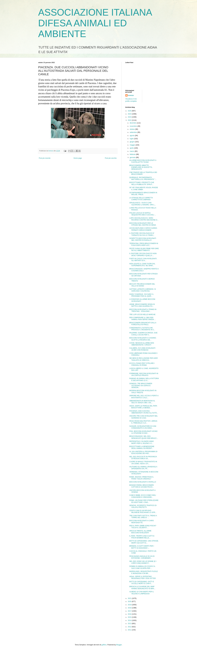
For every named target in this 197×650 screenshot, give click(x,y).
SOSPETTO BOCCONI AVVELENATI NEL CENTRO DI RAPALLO (142, 239)
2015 (130, 617)
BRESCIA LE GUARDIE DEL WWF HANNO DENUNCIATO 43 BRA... (142, 587)
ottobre (132, 129)
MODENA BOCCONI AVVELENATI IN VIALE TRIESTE (142, 391)
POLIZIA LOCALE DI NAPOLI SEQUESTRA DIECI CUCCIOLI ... (142, 214)
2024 (130, 114)
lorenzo (131, 95)
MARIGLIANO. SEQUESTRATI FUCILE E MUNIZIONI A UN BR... (143, 572)
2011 (130, 630)
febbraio (133, 154)
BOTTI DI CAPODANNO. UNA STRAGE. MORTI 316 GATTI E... (144, 542)
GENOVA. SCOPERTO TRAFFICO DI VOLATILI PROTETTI (142, 506)
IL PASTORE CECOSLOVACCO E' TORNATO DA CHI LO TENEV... (141, 234)
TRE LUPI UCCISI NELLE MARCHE (142, 314)
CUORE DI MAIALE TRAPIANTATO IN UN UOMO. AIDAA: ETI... (143, 462)
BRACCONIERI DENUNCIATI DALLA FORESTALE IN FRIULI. (142, 324)
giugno (132, 142)
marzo (132, 151)
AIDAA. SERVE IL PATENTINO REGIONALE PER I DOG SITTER (142, 577)
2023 (130, 117)
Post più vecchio (111, 158)
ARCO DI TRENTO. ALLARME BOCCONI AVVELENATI (140, 532)
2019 (130, 605)
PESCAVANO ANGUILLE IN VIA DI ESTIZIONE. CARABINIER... (141, 557)
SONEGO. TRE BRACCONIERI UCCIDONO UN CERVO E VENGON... (140, 385)
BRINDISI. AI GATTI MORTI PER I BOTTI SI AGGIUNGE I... (141, 547)
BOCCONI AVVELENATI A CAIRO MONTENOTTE (141, 521)
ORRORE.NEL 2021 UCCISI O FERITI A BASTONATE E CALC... (143, 396)
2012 (130, 627)
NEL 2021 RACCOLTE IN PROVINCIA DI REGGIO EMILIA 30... (143, 457)
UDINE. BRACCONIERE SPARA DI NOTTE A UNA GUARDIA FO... (142, 305)
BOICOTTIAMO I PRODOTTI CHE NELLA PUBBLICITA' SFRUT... (141, 183)
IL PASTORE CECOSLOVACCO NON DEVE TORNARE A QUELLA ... (143, 254)
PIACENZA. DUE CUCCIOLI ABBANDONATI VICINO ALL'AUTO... (143, 412)
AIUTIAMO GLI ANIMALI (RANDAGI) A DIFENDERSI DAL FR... (143, 468)
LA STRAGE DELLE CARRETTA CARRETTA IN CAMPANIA (141, 199)
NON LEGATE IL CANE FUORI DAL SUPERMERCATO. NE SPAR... (142, 265)
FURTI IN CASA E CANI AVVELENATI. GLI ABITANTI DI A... (143, 259)
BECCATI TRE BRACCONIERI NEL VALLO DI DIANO (142, 285)
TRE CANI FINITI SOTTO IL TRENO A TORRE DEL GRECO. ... (143, 516)
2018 (130, 608)
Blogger (119, 645)
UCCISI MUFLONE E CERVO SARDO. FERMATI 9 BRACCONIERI (143, 229)
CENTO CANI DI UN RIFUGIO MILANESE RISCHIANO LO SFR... (142, 511)
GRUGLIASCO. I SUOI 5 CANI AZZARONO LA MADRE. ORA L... (142, 204)
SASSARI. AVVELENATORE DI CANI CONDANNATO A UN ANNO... (142, 427)
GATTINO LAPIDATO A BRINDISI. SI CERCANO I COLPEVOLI (142, 290)
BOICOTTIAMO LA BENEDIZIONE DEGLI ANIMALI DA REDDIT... (141, 447)
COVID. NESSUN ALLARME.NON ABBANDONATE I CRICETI (141, 344)
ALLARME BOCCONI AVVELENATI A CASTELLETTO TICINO (142, 161)
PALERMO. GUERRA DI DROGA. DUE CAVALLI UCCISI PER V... (143, 334)
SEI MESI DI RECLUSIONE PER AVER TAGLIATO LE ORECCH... (143, 359)
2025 (130, 111)
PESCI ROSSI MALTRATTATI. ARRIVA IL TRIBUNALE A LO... (143, 422)
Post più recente (45, 158)
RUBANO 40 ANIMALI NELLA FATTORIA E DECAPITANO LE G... (144, 379)
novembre (133, 126)
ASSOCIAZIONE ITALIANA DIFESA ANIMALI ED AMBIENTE (95, 23)
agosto (132, 136)
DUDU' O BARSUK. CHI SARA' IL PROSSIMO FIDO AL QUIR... (141, 295)
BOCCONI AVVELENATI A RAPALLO (142, 482)
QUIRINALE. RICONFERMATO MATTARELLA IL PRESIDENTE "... (142, 178)
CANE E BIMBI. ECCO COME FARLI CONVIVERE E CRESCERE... (142, 496)
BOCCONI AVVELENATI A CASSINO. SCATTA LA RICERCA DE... (142, 339)
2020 (130, 601)
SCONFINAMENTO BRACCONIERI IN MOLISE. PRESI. (143, 193)
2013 (130, 623)
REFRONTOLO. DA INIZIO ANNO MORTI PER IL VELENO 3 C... (141, 442)
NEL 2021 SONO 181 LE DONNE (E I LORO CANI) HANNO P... (142, 562)
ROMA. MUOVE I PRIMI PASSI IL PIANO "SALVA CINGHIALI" (141, 478)
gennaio (133, 157)
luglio (132, 139)
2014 (130, 620)
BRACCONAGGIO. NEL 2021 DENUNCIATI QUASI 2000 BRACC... (143, 437)
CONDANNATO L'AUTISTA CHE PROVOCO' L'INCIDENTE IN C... (142, 329)
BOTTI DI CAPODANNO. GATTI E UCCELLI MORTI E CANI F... (141, 582)
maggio (132, 145)
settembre (133, 132)
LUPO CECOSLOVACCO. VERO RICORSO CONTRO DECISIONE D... (144, 219)
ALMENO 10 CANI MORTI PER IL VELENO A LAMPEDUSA (141, 593)
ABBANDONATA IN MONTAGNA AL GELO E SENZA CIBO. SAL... (142, 402)
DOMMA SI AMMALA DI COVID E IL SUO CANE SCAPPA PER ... (142, 567)
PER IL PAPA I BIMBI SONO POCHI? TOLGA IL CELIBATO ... (142, 527)
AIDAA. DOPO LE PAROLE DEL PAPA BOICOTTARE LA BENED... (143, 407)
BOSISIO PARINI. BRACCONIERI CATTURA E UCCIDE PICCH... (141, 486)
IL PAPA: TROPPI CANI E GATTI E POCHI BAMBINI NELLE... (141, 537)
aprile (132, 148)
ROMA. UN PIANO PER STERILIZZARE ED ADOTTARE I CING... (143, 501)
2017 (130, 611)
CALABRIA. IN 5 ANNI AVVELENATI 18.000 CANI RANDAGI (142, 349)
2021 (130, 598)
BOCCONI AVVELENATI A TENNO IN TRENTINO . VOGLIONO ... (142, 310)
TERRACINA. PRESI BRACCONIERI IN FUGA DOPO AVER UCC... (143, 244)
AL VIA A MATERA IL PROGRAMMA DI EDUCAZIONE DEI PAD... (143, 452)
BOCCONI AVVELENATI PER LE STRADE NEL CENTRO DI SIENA (142, 224)
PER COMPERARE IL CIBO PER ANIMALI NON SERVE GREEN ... (142, 318)
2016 (130, 614)
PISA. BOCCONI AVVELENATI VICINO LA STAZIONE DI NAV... (143, 432)
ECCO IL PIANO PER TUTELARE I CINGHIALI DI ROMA (142, 364)
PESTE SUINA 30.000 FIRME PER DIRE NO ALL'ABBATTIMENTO (144, 249)
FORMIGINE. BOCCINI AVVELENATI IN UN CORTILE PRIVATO (143, 374)
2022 (130, 120)
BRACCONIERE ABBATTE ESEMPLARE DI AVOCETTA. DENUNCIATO (140, 167)
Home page (77, 158)
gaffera (104, 645)
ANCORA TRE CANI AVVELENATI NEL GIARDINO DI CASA (143, 417)
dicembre (133, 123)
